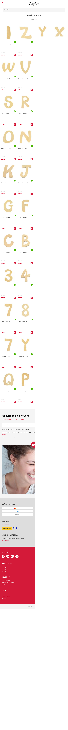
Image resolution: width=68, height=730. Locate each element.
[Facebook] (3, 556)
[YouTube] (12, 556)
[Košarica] (63, 2)
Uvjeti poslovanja (6, 580)
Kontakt (3, 598)
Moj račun (4, 567)
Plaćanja (4, 569)
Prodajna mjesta (6, 596)
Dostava (4, 571)
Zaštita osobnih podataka (8, 582)
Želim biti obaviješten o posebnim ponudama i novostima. (16, 429)
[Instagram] (7, 556)
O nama (4, 594)
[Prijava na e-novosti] (64, 425)
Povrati (3, 585)
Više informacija (5, 524)
